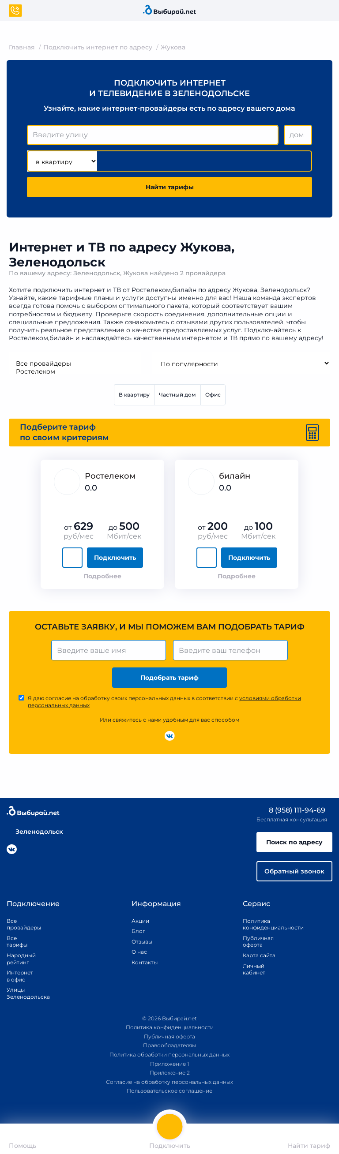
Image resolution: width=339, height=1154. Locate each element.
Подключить (115, 558)
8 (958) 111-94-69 (290, 810)
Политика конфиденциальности (263, 924)
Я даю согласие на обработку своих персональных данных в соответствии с (164, 701)
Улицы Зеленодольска (20, 993)
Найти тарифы (170, 187)
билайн (234, 476)
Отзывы (142, 941)
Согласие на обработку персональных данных (169, 1082)
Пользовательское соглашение (169, 1090)
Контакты (142, 962)
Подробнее (102, 576)
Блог (138, 931)
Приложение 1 (169, 1063)
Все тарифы (17, 941)
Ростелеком (75, 371)
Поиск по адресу (294, 842)
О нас (139, 951)
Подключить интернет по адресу (97, 47)
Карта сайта (259, 955)
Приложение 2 (170, 1072)
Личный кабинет (254, 969)
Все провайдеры (75, 363)
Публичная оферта (258, 941)
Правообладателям (169, 1045)
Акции (140, 921)
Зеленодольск (35, 832)
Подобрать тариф (169, 678)
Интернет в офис (20, 976)
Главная (22, 47)
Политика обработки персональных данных (169, 1054)
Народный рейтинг (20, 959)
